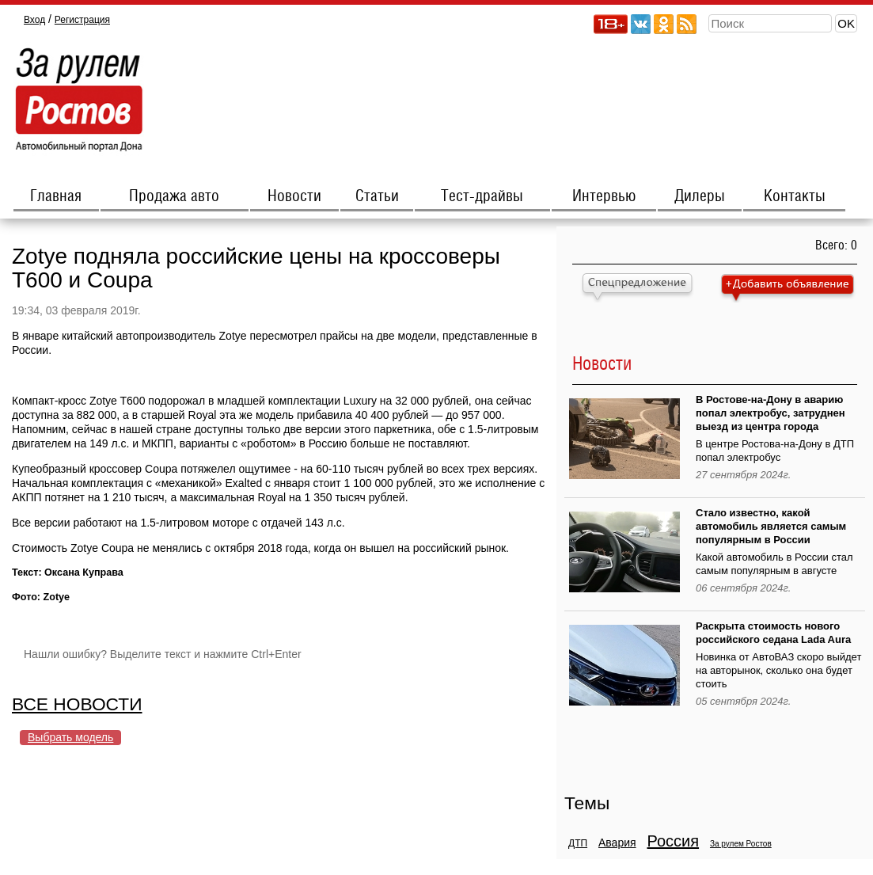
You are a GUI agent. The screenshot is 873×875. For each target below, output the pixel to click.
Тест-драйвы (482, 196)
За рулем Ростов (741, 843)
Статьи (377, 196)
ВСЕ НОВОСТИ (77, 704)
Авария (617, 842)
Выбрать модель (70, 737)
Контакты (795, 196)
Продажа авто (174, 196)
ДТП (577, 843)
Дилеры (699, 196)
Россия (673, 841)
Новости (294, 196)
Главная (56, 196)
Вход (34, 19)
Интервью (604, 196)
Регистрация (82, 19)
